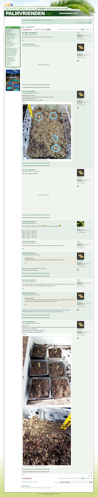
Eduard (26, 223)
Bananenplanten (10, 44)
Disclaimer (9, 63)
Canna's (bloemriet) (11, 45)
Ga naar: (56, 482)
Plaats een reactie (26, 29)
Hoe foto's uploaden (11, 60)
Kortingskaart (9, 33)
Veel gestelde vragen (11, 59)
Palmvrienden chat (10, 35)
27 (77, 29)
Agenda (8, 32)
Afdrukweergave (91, 20)
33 (88, 29)
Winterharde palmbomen (12, 43)
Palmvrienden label (11, 38)
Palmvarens (9, 46)
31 (84, 29)
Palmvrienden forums (11, 34)
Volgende (89, 475)
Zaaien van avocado (11, 55)
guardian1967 (28, 46)
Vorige (23, 474)
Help (78, 22)
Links (8, 65)
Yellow (26, 34)
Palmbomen (9, 42)
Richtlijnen (9, 61)
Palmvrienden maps (11, 37)
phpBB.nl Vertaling (49, 494)
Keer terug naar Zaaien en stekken (29, 481)
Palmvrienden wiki (10, 36)
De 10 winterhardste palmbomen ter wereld (11, 54)
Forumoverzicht (27, 20)
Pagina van (69, 29)
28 (78, 29)
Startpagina (9, 31)
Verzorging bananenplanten (13, 49)
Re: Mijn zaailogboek (29, 33)
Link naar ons (9, 64)
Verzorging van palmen (12, 50)
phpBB (43, 493)
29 (80, 29)
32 (86, 29)
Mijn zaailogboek (27, 27)
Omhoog (91, 41)
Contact (8, 39)
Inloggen (90, 22)
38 (91, 29)
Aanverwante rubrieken (37, 20)
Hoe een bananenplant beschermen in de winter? (11, 52)
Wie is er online (25, 486)
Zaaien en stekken (47, 20)
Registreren (83, 22)
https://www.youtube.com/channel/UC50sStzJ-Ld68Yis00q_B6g (36, 84)
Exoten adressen (10, 58)
